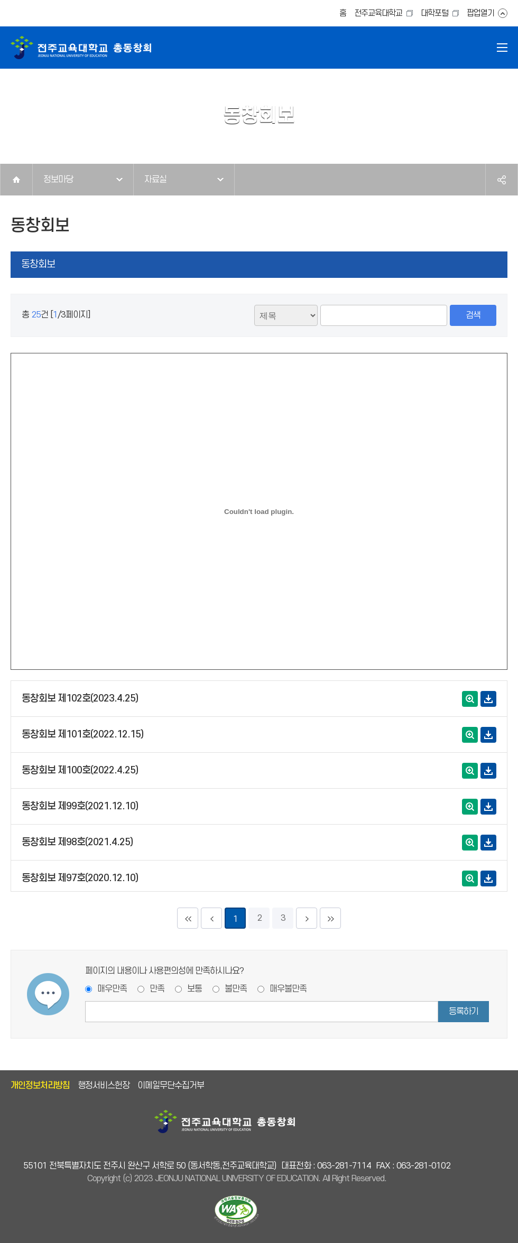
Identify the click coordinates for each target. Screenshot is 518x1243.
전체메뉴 (502, 47)
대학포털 (434, 13)
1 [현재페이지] (235, 919)
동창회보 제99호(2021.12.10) (80, 806)
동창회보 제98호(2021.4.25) (77, 842)
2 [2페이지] (259, 918)
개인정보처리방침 (40, 1085)
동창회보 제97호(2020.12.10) (80, 878)
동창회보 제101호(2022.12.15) (82, 734)
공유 (501, 179)
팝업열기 (480, 13)
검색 (473, 315)
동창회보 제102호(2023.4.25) (80, 698)
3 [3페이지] (283, 918)
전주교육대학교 (378, 13)
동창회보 (38, 264)
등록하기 (463, 1011)
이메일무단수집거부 (170, 1085)
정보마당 (58, 179)
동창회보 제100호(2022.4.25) (80, 770)
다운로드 (488, 699)
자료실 (155, 179)
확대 (470, 699)
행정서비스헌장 (104, 1085)
